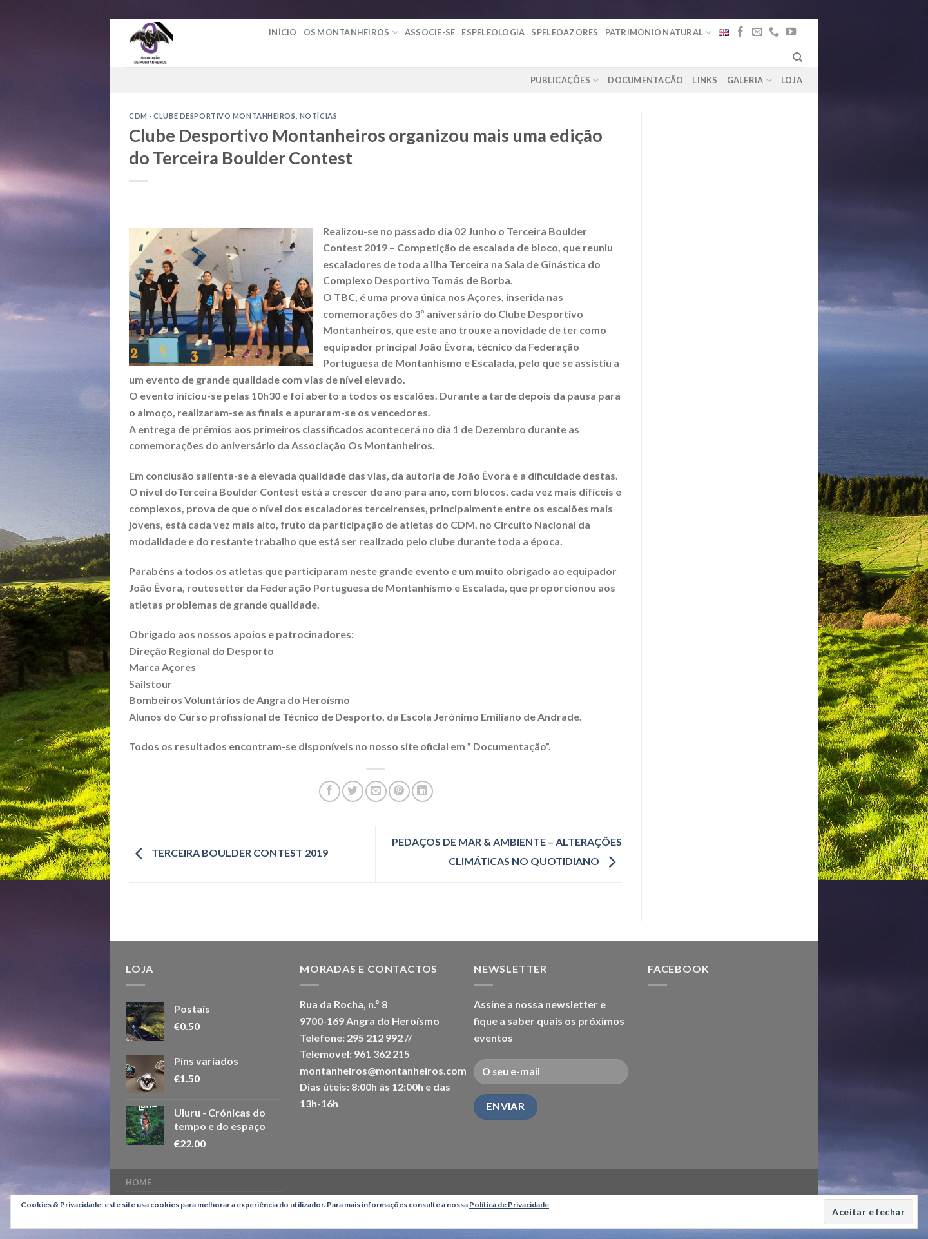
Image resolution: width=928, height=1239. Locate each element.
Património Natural (658, 32)
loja (791, 80)
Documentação (645, 80)
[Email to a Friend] (376, 791)
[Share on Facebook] (329, 791)
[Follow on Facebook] (740, 32)
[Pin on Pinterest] (399, 791)
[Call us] (774, 32)
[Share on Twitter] (352, 791)
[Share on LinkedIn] (422, 791)
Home (138, 1182)
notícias (318, 116)
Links (704, 80)
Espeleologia (493, 32)
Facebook (678, 968)
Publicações (564, 80)
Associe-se (430, 32)
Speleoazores (564, 32)
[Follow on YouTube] (791, 32)
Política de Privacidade (509, 1204)
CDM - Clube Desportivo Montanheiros (212, 116)
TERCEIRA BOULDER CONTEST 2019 (228, 852)
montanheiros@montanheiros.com (383, 1070)
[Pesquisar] (797, 57)
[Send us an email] (757, 32)
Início (283, 32)
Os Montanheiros (351, 32)
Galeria (749, 80)
